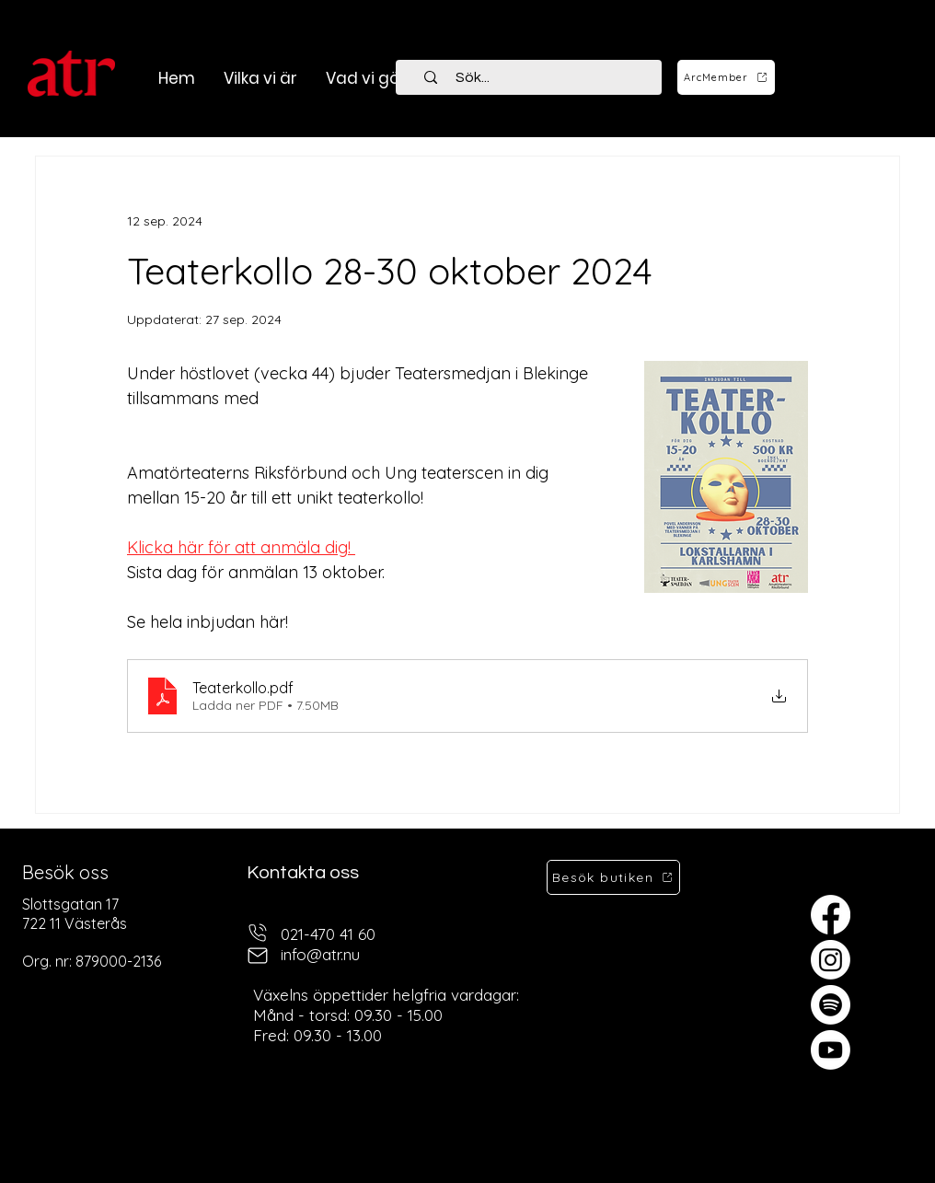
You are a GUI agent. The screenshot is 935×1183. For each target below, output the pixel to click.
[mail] (257, 955)
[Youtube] (830, 1050)
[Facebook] (830, 914)
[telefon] (257, 932)
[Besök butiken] (613, 877)
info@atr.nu (320, 954)
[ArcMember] (726, 77)
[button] (365, 78)
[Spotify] (830, 1005)
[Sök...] (539, 77)
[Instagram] (830, 960)
